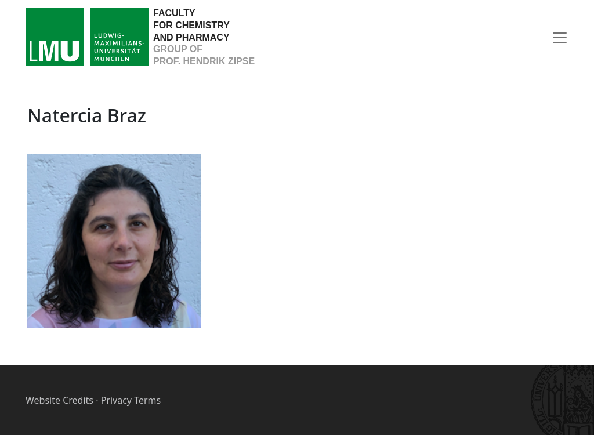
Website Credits (59, 400)
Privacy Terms (131, 400)
